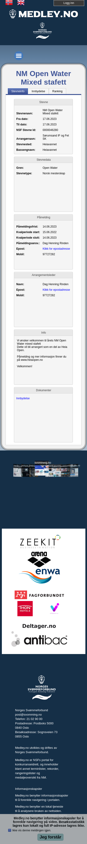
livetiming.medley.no (33, 466)
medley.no (18, 466)
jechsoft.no (26, 466)
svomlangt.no (49, 466)
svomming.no (42, 462)
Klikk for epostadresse (56, 248)
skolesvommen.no (65, 466)
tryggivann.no (73, 466)
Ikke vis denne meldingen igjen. (31, 830)
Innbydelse (23, 398)
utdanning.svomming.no (57, 466)
